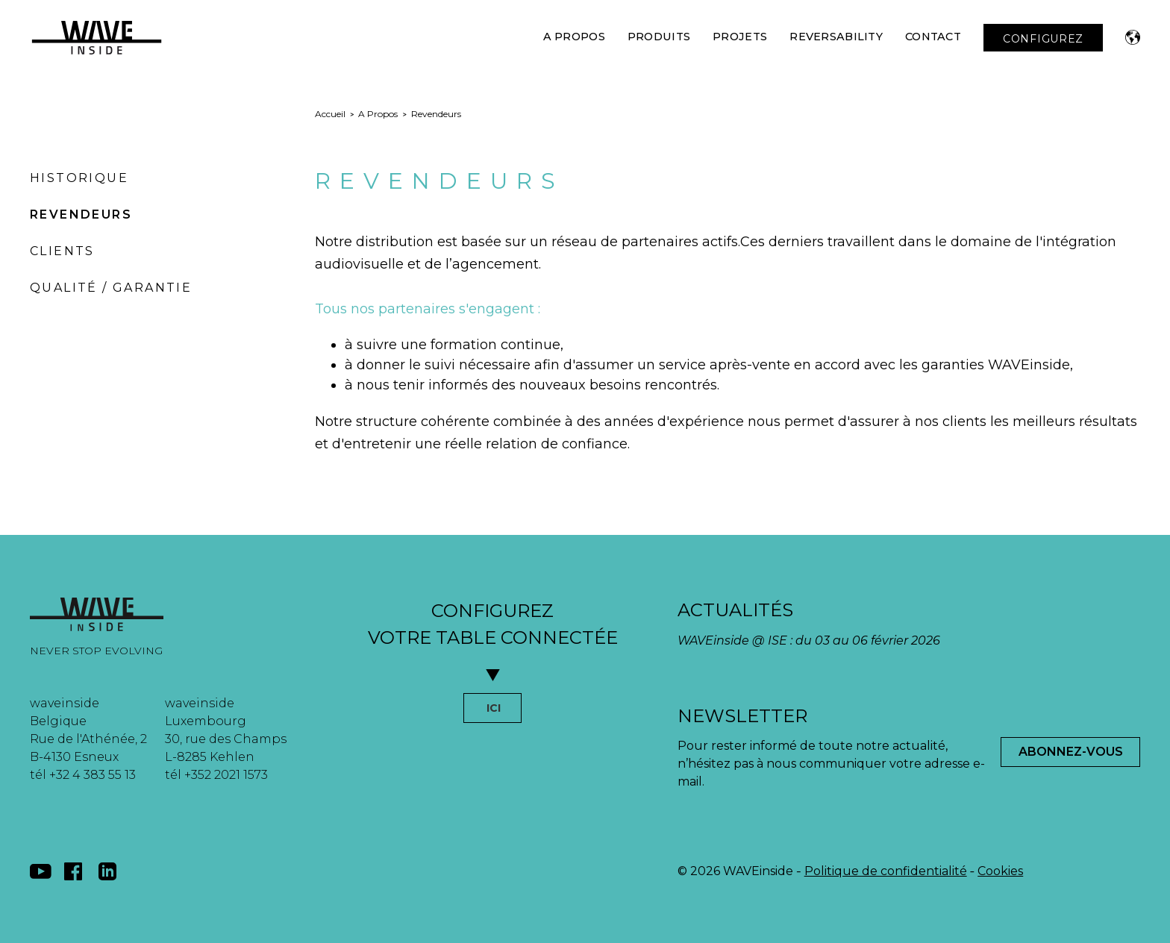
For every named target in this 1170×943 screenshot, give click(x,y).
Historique (79, 178)
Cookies (1000, 871)
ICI (494, 708)
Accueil (330, 113)
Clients (62, 251)
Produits (659, 36)
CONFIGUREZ (1043, 39)
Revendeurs (81, 214)
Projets (740, 36)
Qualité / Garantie (111, 288)
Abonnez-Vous (1071, 752)
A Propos (574, 36)
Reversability (836, 36)
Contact (933, 36)
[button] (1132, 37)
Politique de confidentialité (885, 871)
